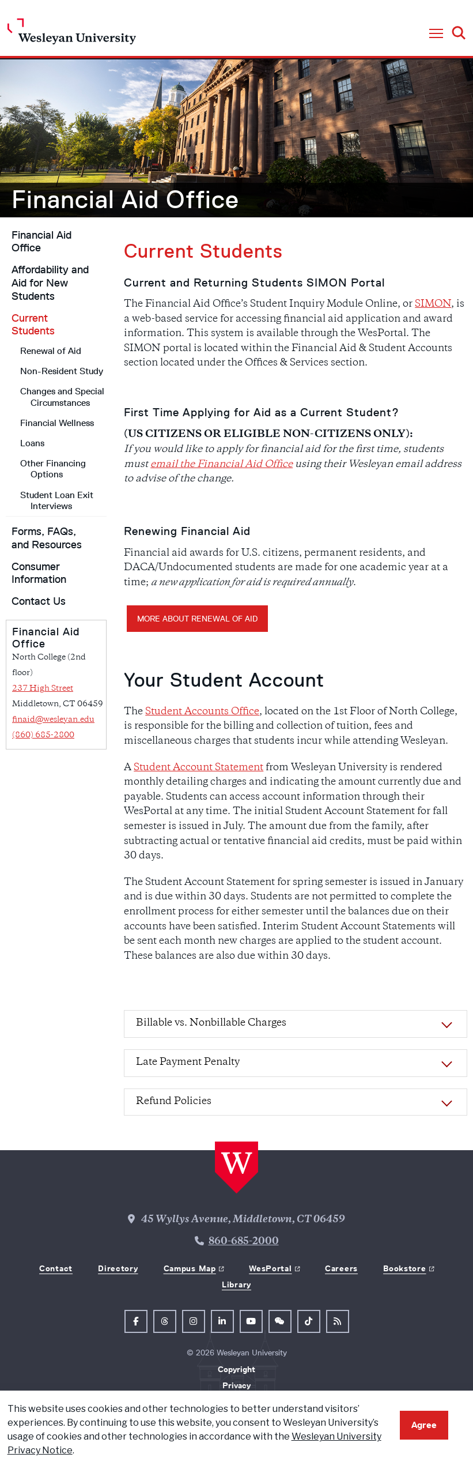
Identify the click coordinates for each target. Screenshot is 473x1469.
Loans (32, 443)
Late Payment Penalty (188, 1062)
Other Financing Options (53, 469)
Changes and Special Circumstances (62, 397)
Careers (341, 1268)
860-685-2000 (244, 1241)
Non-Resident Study (61, 371)
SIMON (433, 304)
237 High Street (42, 688)
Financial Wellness (57, 422)
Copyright (236, 1369)
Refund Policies (173, 1101)
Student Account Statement (198, 768)
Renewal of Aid (50, 350)
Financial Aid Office (125, 199)
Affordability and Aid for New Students (50, 283)
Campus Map (190, 1268)
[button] (436, 34)
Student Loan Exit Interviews (56, 500)
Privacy (236, 1385)
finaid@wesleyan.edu (53, 720)
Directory (118, 1268)
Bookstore (404, 1268)
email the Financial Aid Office (221, 464)
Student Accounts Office (202, 712)
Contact (56, 1268)
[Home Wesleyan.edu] (71, 34)
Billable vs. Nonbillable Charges (211, 1023)
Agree (424, 1424)
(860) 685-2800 (43, 735)
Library (236, 1284)
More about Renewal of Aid (197, 618)
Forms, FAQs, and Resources (47, 538)
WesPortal (270, 1268)
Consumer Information (39, 573)
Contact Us (39, 601)
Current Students (33, 325)
